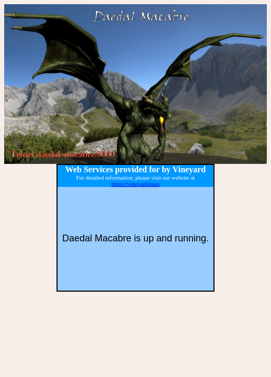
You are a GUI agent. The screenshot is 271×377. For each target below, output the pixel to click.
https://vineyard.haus (135, 184)
